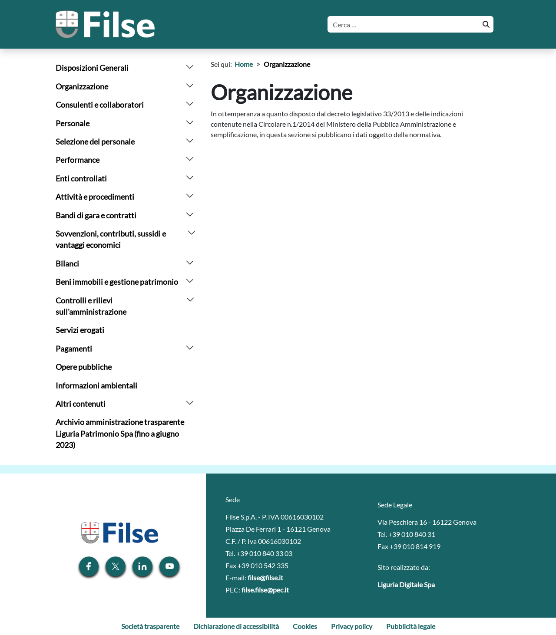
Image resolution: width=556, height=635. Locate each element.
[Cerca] (402, 24)
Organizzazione (82, 86)
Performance (77, 160)
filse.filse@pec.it (265, 590)
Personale (72, 123)
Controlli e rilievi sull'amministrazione (91, 306)
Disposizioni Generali (92, 67)
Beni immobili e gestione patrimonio (117, 281)
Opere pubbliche (84, 367)
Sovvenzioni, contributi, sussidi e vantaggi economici (111, 239)
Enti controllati (81, 178)
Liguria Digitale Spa (406, 584)
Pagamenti (74, 348)
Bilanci (67, 263)
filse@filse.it (265, 577)
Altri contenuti (81, 403)
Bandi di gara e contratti (96, 215)
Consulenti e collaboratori (100, 104)
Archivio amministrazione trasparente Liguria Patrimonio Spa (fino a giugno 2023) (120, 434)
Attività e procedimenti (95, 196)
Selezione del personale (95, 141)
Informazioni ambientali (96, 385)
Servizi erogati (80, 330)
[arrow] (190, 65)
